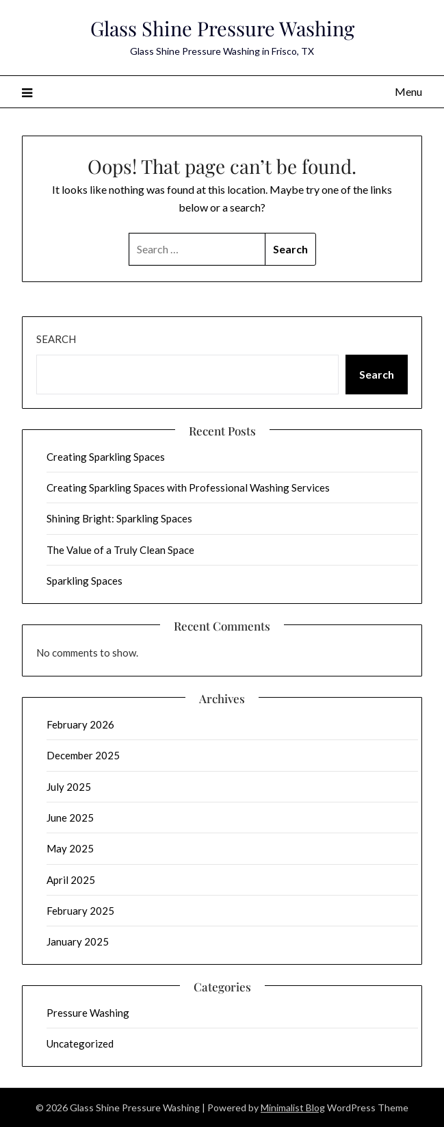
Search (56, 339)
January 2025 (78, 941)
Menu (408, 91)
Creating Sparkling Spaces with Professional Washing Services (188, 487)
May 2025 (70, 848)
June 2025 (70, 817)
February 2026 (80, 724)
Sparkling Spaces (84, 580)
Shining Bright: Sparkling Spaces (119, 518)
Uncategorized (80, 1043)
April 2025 (71, 880)
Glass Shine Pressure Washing (222, 28)
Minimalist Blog (293, 1107)
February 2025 (80, 910)
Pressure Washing (88, 1012)
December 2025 (83, 755)
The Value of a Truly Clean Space (120, 550)
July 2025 (69, 787)
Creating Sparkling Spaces (106, 457)
